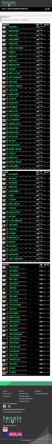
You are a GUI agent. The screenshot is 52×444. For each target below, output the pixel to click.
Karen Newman (13, 191)
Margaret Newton (14, 162)
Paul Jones (12, 216)
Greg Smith (12, 141)
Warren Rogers (13, 132)
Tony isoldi (12, 208)
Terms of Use (7, 393)
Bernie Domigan (13, 39)
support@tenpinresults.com (13, 412)
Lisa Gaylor (12, 99)
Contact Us (6, 396)
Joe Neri (11, 195)
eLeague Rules (24, 401)
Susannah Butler (14, 124)
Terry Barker (13, 225)
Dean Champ (13, 296)
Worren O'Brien (13, 94)
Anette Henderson (14, 77)
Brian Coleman (13, 128)
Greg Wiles (12, 242)
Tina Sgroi (11, 69)
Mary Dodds (13, 364)
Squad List (17, 20)
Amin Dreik (12, 288)
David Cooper (13, 326)
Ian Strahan (13, 271)
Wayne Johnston (14, 204)
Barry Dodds (13, 330)
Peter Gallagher (15, 305)
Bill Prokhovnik (13, 120)
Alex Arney (12, 200)
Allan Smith (12, 246)
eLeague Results (24, 396)
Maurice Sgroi (13, 35)
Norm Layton (12, 111)
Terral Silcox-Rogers (15, 48)
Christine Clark (14, 347)
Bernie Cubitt (13, 61)
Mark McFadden (13, 31)
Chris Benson (13, 284)
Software (38, 391)
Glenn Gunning (13, 166)
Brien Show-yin (13, 237)
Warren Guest (13, 158)
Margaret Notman (14, 149)
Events (21, 391)
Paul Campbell (14, 313)
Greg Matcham (13, 254)
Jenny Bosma (12, 82)
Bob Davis (12, 368)
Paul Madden (12, 183)
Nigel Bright (12, 178)
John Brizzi (12, 52)
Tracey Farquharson (15, 259)
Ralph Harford (14, 351)
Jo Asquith (12, 153)
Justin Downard (13, 115)
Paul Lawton (13, 301)
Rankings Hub (23, 393)
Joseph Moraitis (14, 339)
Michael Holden (14, 317)
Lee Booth (12, 372)
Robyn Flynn (12, 187)
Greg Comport (13, 174)
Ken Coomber (12, 107)
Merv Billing (13, 355)
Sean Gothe (13, 309)
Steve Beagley (13, 250)
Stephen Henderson (15, 221)
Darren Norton (14, 322)
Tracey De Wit (13, 90)
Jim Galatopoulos (14, 212)
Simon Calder (12, 44)
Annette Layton (14, 73)
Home (5, 391)
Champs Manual (41, 393)
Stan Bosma (12, 229)
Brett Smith (13, 279)
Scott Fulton (14, 292)
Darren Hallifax (14, 360)
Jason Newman (14, 275)
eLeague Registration (26, 398)
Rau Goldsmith (13, 103)
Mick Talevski (13, 267)
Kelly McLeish (13, 137)
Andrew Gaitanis (14, 65)
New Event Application (10, 403)
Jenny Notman (14, 343)
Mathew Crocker (14, 145)
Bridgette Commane (15, 86)
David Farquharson (15, 334)
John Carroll (12, 27)
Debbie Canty (12, 56)
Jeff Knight (12, 233)
